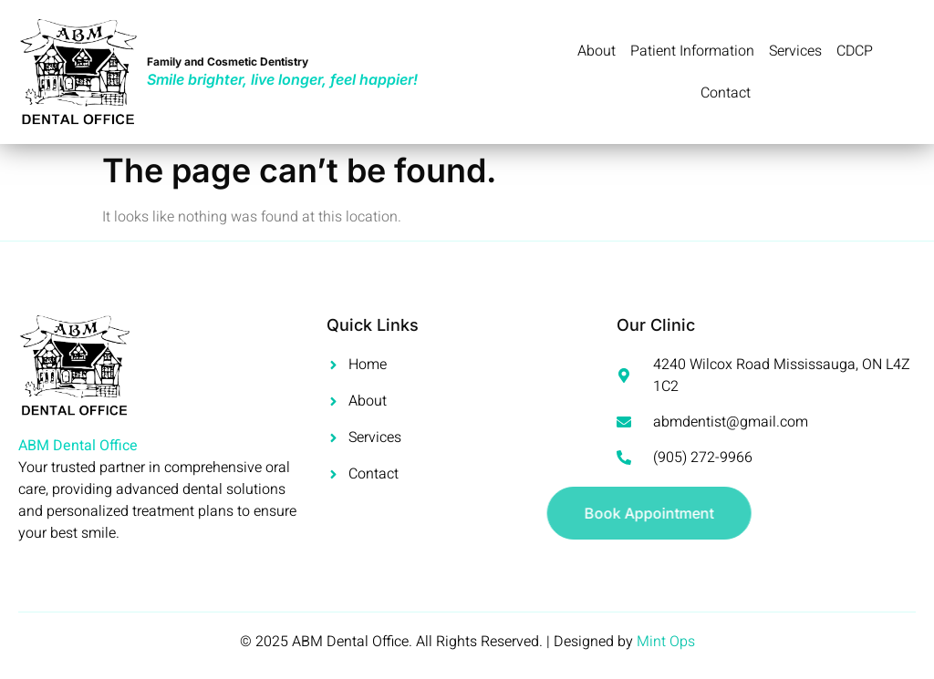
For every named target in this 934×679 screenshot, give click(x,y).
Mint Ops (666, 642)
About (596, 51)
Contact (725, 93)
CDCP (855, 51)
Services (795, 51)
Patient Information (692, 51)
